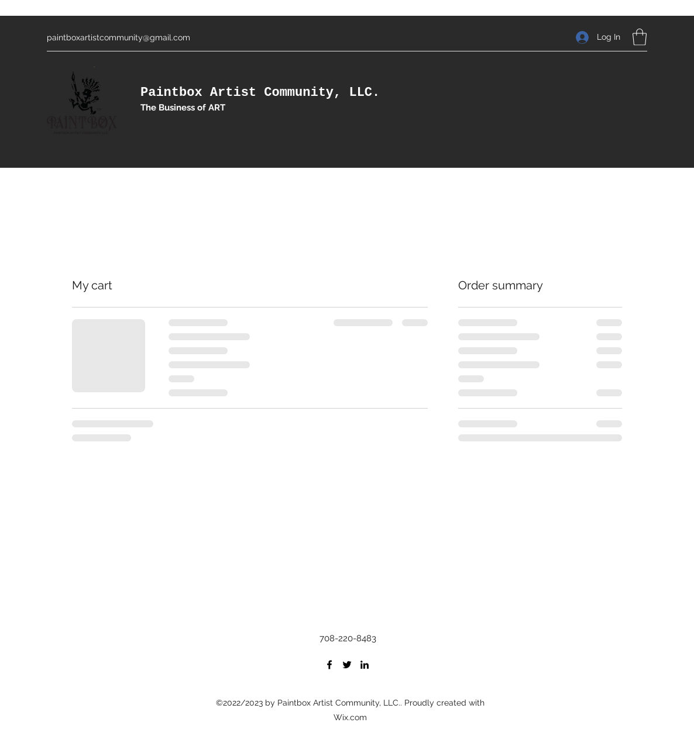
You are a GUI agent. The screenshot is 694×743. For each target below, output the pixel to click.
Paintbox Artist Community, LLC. (260, 92)
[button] (640, 37)
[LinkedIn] (364, 665)
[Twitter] (347, 665)
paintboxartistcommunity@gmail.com (118, 37)
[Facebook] (329, 665)
